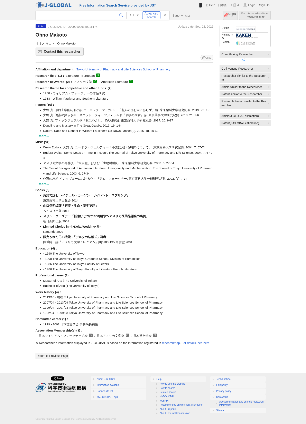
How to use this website (172, 383)
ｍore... (44, 136)
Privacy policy (223, 391)
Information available (108, 385)
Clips (232, 15)
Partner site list (105, 391)
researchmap (171, 343)
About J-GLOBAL (106, 379)
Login (251, 5)
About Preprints (168, 409)
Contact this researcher (63, 53)
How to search (167, 388)
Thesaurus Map (254, 15)
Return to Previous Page (52, 355)
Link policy (222, 385)
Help (212, 5)
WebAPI (164, 400)
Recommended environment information (181, 404)
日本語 (222, 5)
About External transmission (175, 413)
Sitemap (220, 410)
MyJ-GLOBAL (167, 396)
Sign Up (264, 5)
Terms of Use (223, 379)
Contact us (222, 397)
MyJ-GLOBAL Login (108, 397)
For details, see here (196, 343)
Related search (168, 392)
